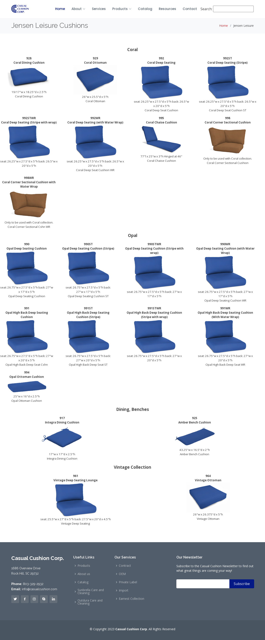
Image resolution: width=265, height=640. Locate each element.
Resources (167, 9)
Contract (125, 565)
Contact (191, 9)
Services (99, 9)
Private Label (128, 582)
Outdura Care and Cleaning (90, 602)
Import (123, 590)
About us (84, 573)
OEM (122, 573)
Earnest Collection (131, 598)
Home (60, 9)
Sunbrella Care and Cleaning (91, 591)
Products (84, 565)
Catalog (145, 9)
